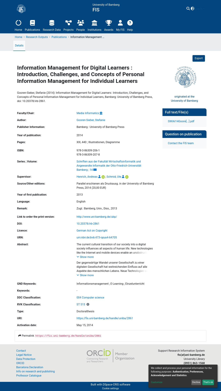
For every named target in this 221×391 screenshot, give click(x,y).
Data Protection (25, 359)
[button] (192, 9)
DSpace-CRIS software (116, 384)
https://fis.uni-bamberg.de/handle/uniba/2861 (104, 318)
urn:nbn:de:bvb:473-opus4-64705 (96, 237)
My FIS (120, 25)
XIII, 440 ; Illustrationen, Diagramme (98, 142)
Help (130, 25)
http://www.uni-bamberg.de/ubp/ (96, 216)
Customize (156, 382)
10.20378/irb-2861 (87, 223)
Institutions (94, 25)
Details (19, 45)
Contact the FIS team (181, 143)
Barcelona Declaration (29, 367)
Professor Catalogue (28, 375)
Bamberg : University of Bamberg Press (100, 127)
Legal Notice (24, 354)
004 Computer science (90, 297)
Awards (108, 25)
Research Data (52, 25)
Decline (196, 382)
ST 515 (80, 304)
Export (199, 58)
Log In (199, 8)
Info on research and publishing (35, 371)
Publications (32, 25)
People (80, 25)
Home (18, 25)
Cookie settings (110, 388)
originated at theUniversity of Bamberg (184, 98)
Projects (69, 25)
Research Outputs (37, 37)
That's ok (208, 382)
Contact (21, 350)
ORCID (20, 363)
